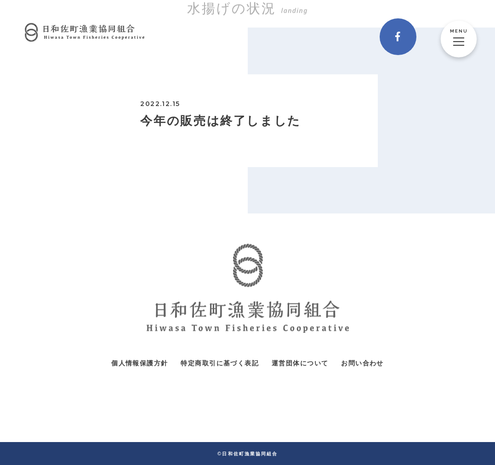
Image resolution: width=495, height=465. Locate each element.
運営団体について (300, 363)
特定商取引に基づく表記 (219, 363)
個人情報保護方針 (139, 363)
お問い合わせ (362, 363)
